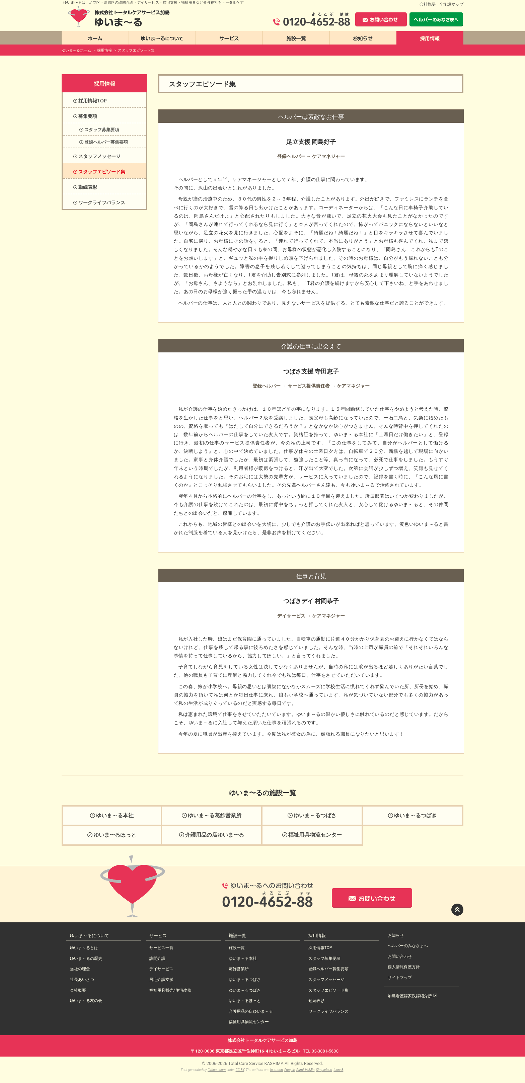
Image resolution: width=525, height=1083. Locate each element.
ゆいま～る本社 (243, 958)
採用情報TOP (320, 947)
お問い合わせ (400, 956)
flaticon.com (217, 1070)
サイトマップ (400, 977)
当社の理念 (80, 969)
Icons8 (338, 1070)
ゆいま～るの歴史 (86, 958)
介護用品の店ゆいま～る (251, 1011)
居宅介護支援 (161, 979)
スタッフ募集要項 (324, 958)
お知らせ (396, 935)
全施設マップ (451, 4)
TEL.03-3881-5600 (321, 1051)
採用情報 (104, 84)
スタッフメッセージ (326, 979)
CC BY (240, 1070)
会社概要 (428, 4)
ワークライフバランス (328, 1011)
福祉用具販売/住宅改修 (170, 990)
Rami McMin (305, 1070)
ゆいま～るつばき (245, 990)
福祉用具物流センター (249, 1021)
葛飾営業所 (239, 969)
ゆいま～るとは (84, 947)
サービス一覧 (161, 947)
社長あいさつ (82, 979)
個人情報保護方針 (404, 967)
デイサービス (161, 969)
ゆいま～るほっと (245, 1000)
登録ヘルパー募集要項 (328, 969)
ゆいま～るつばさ (245, 979)
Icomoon (276, 1070)
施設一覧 (237, 947)
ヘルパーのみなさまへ (408, 945)
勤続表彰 (316, 1000)
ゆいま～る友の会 (86, 1000)
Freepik (289, 1070)
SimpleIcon (324, 1070)
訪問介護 (157, 958)
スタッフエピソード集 (328, 990)
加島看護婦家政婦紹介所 (412, 996)
